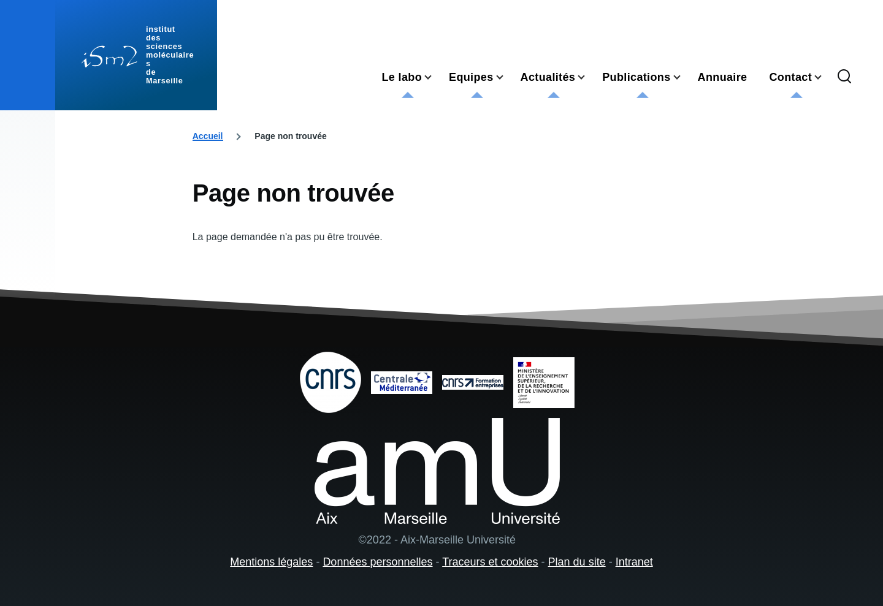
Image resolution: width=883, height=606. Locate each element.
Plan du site (577, 562)
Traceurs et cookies (490, 562)
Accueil (208, 136)
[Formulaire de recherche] (844, 77)
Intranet (634, 562)
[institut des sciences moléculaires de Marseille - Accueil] (136, 55)
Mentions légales (271, 562)
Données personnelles (377, 562)
